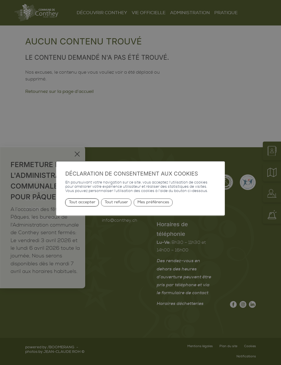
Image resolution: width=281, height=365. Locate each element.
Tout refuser (116, 202)
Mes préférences (153, 202)
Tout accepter (82, 202)
